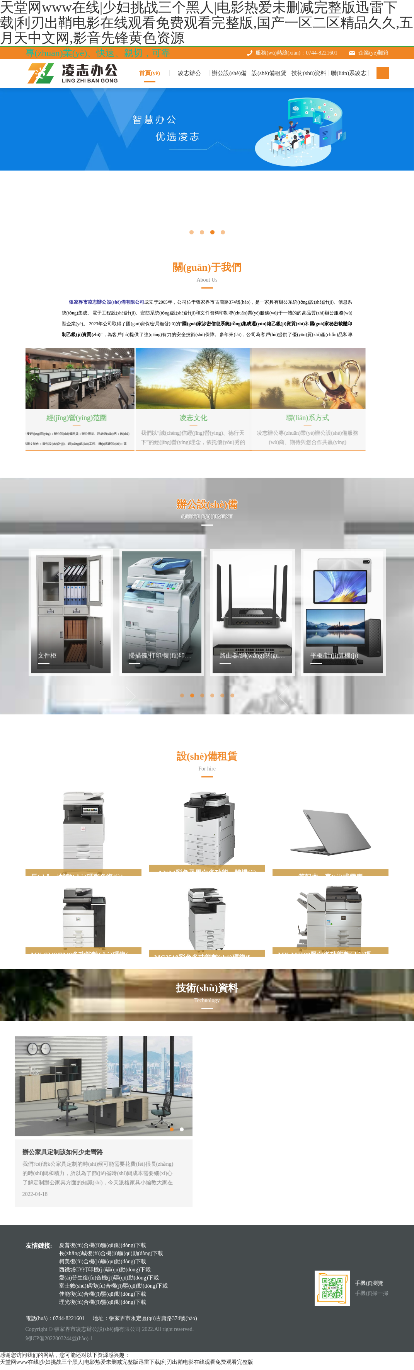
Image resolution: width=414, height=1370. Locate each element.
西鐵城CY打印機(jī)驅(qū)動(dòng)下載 (105, 1274)
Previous (162, 820)
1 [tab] (191, 232)
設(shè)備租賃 (269, 73)
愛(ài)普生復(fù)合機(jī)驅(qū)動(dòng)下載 (109, 1282)
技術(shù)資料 (309, 73)
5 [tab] (223, 821)
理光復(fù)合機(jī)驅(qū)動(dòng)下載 (102, 1306)
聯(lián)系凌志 (348, 73)
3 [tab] (212, 232)
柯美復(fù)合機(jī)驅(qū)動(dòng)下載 (102, 1266)
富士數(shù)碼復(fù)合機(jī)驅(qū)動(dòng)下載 (113, 1290)
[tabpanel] (71, 740)
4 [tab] (223, 232)
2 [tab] (202, 232)
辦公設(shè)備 (229, 73)
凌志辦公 (189, 73)
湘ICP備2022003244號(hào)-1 (59, 1343)
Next (252, 820)
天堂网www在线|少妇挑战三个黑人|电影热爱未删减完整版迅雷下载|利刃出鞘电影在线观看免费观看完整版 (126, 1366)
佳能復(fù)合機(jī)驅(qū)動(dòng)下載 (102, 1298)
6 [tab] (233, 821)
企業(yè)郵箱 (373, 53)
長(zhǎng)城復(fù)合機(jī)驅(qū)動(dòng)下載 (111, 1258)
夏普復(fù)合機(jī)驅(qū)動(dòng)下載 (102, 1249)
